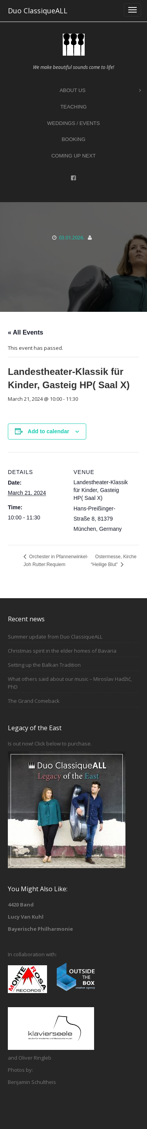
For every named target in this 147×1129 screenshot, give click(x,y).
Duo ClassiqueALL (37, 10)
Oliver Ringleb (34, 1057)
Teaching (73, 107)
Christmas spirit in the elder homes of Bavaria (62, 650)
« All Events (25, 332)
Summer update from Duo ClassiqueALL (55, 636)
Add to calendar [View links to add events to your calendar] (48, 431)
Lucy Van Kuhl (26, 916)
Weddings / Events (73, 123)
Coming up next (73, 156)
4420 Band (21, 904)
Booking (73, 139)
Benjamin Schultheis (32, 1082)
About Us (100, 91)
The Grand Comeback (34, 700)
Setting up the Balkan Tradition (44, 664)
